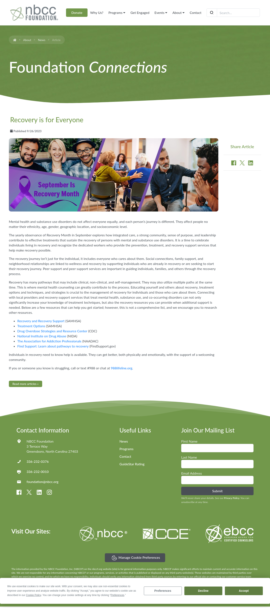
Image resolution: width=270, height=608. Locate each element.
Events (160, 13)
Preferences (162, 590)
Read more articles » (25, 384)
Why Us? (96, 13)
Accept (244, 590)
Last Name (189, 457)
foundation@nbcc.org (42, 482)
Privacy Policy (231, 498)
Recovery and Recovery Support (41, 321)
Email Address (191, 473)
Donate (76, 13)
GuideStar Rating (131, 464)
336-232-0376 (38, 461)
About (178, 13)
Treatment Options (31, 326)
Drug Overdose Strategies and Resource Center (52, 331)
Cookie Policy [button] (33, 595)
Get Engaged (139, 13)
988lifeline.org (121, 368)
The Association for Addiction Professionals (49, 341)
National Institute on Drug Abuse (41, 336)
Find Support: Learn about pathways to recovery (53, 346)
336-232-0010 (38, 472)
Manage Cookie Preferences (136, 557)
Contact (195, 13)
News (41, 40)
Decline (203, 590)
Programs (116, 13)
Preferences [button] (117, 595)
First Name (189, 441)
